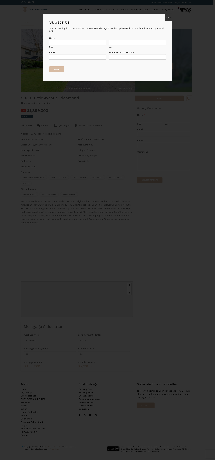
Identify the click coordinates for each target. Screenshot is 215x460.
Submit (57, 69)
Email (52, 52)
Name (52, 38)
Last (110, 47)
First (51, 47)
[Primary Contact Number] (137, 57)
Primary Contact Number (122, 52)
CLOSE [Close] (168, 17)
